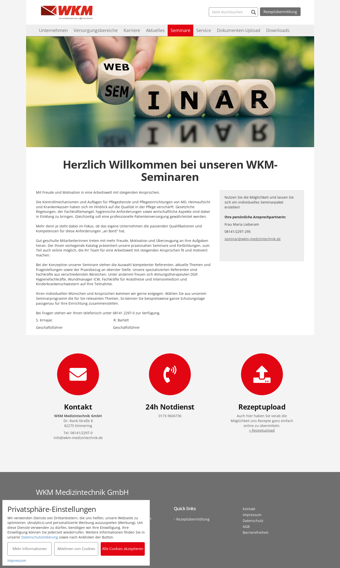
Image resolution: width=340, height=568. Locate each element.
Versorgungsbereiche (96, 30)
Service (203, 30)
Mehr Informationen (30, 548)
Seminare (180, 30)
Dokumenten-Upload (238, 30)
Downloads (278, 30)
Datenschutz (253, 520)
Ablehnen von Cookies (76, 548)
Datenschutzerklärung (40, 537)
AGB (246, 526)
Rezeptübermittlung (280, 11)
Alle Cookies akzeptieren (123, 548)
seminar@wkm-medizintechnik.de (253, 239)
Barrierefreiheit (255, 532)
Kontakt (249, 508)
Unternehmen (53, 30)
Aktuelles (155, 30)
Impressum (252, 514)
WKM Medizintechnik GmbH (67, 13)
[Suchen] (253, 11)
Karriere (132, 30)
